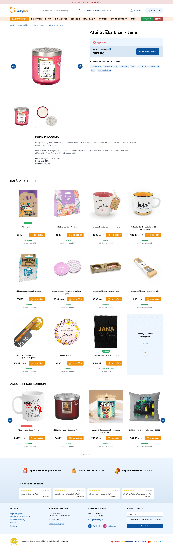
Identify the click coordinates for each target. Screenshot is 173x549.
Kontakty (13, 526)
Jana (61, 25)
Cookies (13, 523)
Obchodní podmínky (17, 520)
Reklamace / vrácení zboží (20, 516)
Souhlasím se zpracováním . (146, 519)
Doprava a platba (16, 513)
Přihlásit (144, 526)
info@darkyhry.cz (95, 520)
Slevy (158, 19)
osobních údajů (155, 519)
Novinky (147, 19)
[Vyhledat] (80, 10)
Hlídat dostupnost (148, 52)
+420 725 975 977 (94, 10)
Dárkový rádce (23, 25)
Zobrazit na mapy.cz (56, 524)
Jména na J (52, 25)
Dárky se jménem (38, 25)
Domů (12, 25)
